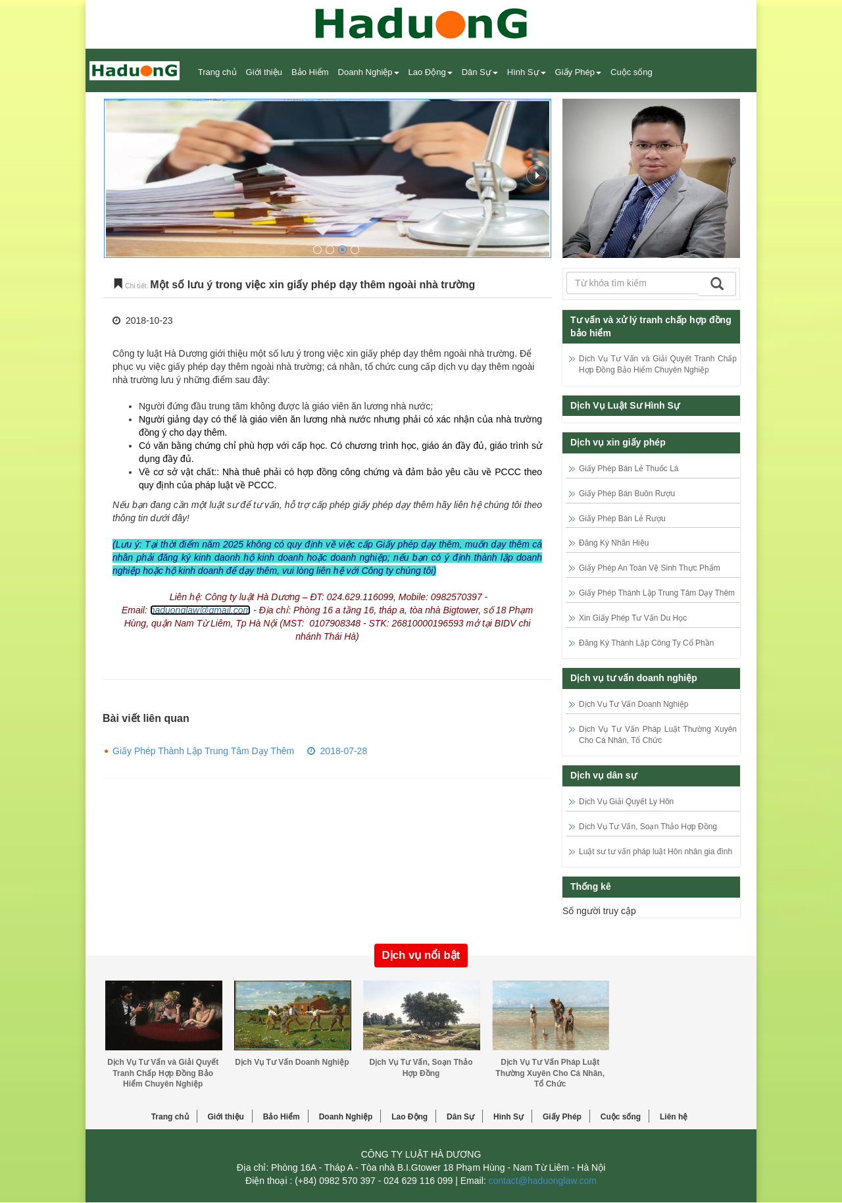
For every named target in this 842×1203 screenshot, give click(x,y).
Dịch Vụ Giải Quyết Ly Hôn (626, 801)
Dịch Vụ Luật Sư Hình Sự (625, 405)
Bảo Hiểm (281, 1116)
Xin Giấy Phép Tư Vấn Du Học (633, 618)
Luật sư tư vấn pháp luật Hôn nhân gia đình (655, 851)
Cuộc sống (621, 1116)
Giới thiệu (264, 72)
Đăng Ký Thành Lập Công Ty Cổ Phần (646, 643)
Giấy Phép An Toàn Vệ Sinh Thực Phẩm (649, 568)
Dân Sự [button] (480, 72)
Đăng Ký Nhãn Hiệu (614, 543)
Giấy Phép (562, 1116)
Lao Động (409, 1116)
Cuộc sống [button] (631, 72)
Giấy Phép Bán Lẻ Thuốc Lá (629, 468)
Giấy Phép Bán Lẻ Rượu (622, 518)
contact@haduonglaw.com (543, 1180)
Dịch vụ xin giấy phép (618, 442)
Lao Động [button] (431, 72)
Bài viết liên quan (146, 718)
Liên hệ (673, 1116)
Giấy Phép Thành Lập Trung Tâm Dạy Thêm (657, 593)
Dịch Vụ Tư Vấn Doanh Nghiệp (634, 704)
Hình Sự (508, 1116)
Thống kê (590, 886)
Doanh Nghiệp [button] (368, 72)
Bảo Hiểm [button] (310, 72)
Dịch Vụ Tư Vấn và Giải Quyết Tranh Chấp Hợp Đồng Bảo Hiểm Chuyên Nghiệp (162, 1073)
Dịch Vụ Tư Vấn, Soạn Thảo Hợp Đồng (648, 826)
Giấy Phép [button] (578, 72)
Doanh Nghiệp (346, 1116)
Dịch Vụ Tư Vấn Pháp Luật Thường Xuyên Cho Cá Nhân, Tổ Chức (550, 1073)
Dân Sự (460, 1116)
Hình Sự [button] (526, 72)
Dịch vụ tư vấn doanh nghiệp (633, 678)
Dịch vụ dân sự (603, 775)
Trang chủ (217, 72)
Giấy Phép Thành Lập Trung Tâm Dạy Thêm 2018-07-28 (239, 751)
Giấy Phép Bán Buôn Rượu (627, 493)
